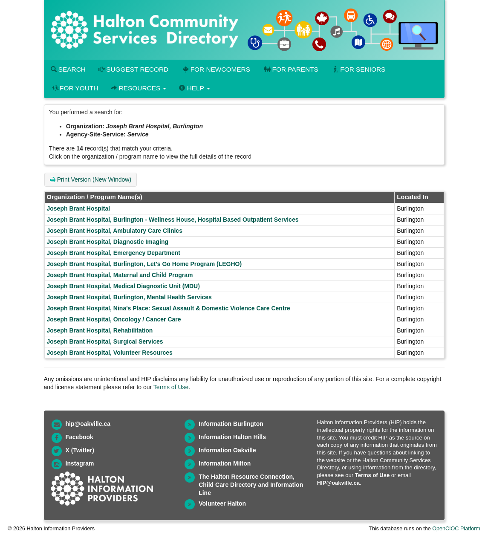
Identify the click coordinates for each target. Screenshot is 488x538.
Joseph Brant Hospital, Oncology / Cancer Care (114, 319)
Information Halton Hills (232, 437)
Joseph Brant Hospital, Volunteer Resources (110, 352)
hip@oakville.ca (88, 423)
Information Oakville (227, 450)
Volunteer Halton (222, 503)
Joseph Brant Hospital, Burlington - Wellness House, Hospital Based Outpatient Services (173, 219)
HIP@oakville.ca (338, 483)
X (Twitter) (80, 450)
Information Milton (225, 463)
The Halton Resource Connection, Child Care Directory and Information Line (251, 484)
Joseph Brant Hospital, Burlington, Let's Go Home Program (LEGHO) (144, 263)
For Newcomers (215, 69)
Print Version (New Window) (90, 179)
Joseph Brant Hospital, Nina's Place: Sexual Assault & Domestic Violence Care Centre (168, 308)
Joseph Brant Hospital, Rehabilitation (100, 330)
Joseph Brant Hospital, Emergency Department (114, 252)
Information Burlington (231, 423)
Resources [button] (138, 88)
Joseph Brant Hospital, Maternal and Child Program (120, 275)
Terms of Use (170, 387)
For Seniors (358, 69)
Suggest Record (133, 69)
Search (68, 69)
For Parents (290, 69)
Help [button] (194, 88)
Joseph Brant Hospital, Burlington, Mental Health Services (129, 297)
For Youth (74, 88)
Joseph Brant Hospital (78, 208)
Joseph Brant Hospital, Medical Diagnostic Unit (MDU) (123, 286)
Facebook (79, 437)
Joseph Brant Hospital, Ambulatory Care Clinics (114, 230)
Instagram (80, 463)
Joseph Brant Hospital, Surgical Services (105, 341)
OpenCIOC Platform (456, 529)
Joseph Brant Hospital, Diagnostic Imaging (107, 241)
